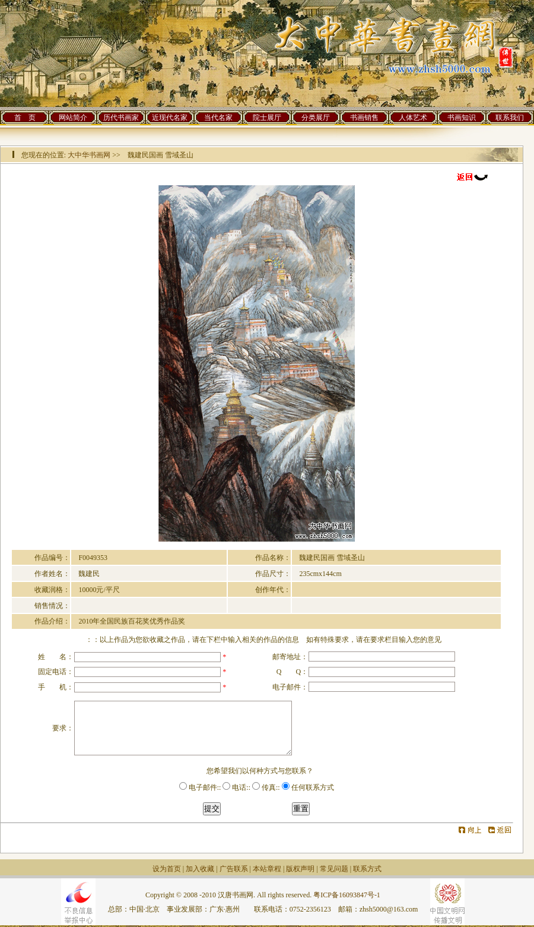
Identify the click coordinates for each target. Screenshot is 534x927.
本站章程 (267, 869)
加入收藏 (200, 869)
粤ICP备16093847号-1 (346, 895)
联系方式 (367, 869)
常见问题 (334, 869)
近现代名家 (169, 117)
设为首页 (166, 869)
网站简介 (73, 117)
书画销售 (364, 117)
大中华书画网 (89, 155)
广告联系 (234, 869)
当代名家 (218, 117)
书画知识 (461, 117)
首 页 (25, 117)
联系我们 (509, 117)
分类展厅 (315, 117)
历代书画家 (121, 117)
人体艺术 (413, 117)
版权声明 (300, 869)
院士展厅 (267, 117)
